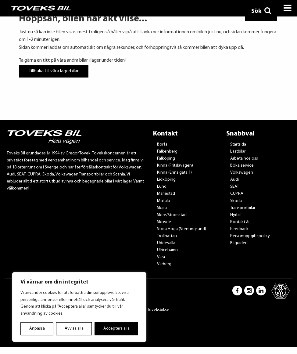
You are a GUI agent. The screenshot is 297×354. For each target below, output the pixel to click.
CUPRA (236, 193)
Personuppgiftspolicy (250, 236)
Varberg (164, 264)
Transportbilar (242, 208)
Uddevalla (166, 243)
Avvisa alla (74, 328)
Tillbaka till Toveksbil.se (148, 310)
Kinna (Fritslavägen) (175, 165)
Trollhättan (167, 236)
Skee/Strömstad (172, 215)
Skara (162, 208)
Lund (161, 186)
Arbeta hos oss (244, 158)
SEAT (234, 186)
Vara (161, 257)
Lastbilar (237, 151)
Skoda (236, 201)
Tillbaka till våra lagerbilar (54, 71)
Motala (163, 201)
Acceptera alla (116, 328)
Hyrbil (235, 215)
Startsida (238, 144)
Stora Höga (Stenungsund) (181, 229)
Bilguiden (239, 243)
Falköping (166, 158)
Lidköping (166, 179)
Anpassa (37, 328)
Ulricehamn (167, 250)
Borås (162, 144)
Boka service (242, 165)
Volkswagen (241, 172)
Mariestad (166, 193)
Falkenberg (167, 151)
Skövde (164, 222)
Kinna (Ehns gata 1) (174, 172)
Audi (234, 179)
